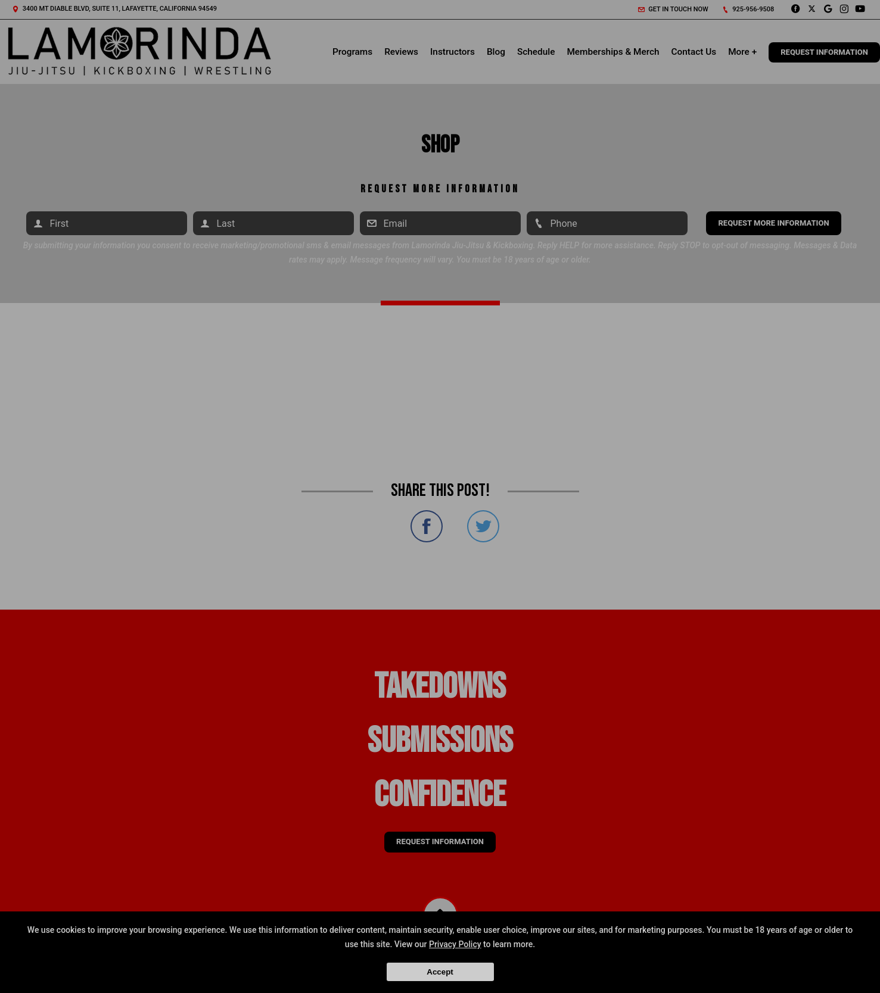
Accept (440, 971)
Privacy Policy (455, 944)
